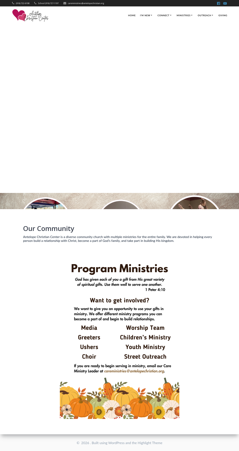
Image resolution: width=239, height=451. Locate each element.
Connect (163, 15)
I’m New (145, 15)
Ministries (184, 15)
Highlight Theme (150, 443)
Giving (222, 15)
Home (132, 15)
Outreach (204, 15)
